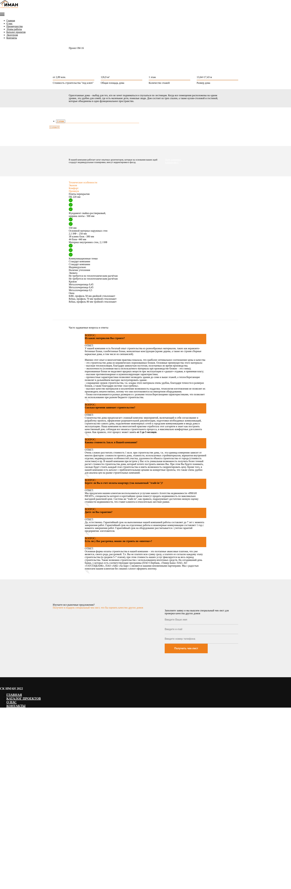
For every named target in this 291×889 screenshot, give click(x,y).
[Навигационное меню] (2, 14)
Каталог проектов (16, 32)
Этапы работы (14, 29)
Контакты (11, 37)
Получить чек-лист (186, 648)
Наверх (4, 715)
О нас (9, 23)
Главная (10, 20)
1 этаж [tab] (60, 121)
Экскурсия (12, 35)
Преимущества (14, 26)
